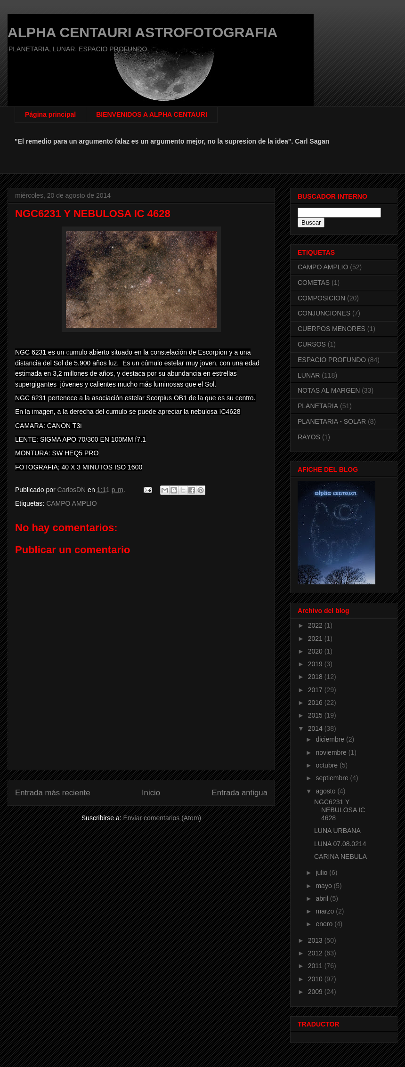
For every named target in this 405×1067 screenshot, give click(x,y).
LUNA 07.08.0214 (340, 844)
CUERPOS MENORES (331, 328)
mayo (324, 885)
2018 (316, 676)
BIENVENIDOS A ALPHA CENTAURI (151, 114)
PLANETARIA (318, 406)
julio (322, 872)
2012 (316, 953)
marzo (326, 911)
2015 (316, 715)
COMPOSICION (321, 298)
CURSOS (312, 344)
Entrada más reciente (52, 792)
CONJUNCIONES (324, 313)
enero (325, 924)
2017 (316, 690)
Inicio (151, 792)
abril (323, 898)
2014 (316, 728)
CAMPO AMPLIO (71, 503)
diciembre (331, 739)
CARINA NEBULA (340, 856)
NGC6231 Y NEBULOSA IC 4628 (339, 810)
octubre (328, 765)
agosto (326, 791)
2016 (316, 702)
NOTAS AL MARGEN (329, 390)
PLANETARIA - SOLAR (332, 421)
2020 (316, 651)
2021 (316, 638)
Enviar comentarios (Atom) (162, 818)
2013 (316, 940)
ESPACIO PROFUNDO (332, 360)
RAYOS (309, 437)
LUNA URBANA (337, 830)
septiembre (333, 778)
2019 (316, 664)
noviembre (332, 752)
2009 (316, 991)
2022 (316, 625)
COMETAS (314, 282)
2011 (316, 966)
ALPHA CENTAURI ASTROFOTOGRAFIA (142, 32)
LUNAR (309, 375)
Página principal (50, 114)
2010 (316, 979)
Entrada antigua (240, 792)
